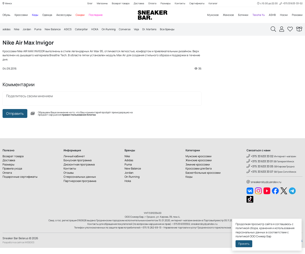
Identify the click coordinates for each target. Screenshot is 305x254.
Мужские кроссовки (198, 162)
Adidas (129, 166)
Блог (88, 3)
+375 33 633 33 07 (260, 178)
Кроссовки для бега (199, 175)
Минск (8, 3)
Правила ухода (12, 175)
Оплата (152, 3)
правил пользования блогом (79, 121)
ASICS (70, 29)
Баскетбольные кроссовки (203, 179)
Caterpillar (83, 29)
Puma (39, 29)
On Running (111, 29)
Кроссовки (22, 15)
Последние (99, 15)
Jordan (27, 29)
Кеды (36, 15)
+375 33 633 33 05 (260, 173)
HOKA (97, 29)
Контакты (180, 3)
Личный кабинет (74, 162)
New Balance (54, 29)
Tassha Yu (257, 15)
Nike (17, 29)
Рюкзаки (297, 15)
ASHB (271, 15)
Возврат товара (120, 3)
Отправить (15, 119)
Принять (244, 244)
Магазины (101, 3)
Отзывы (69, 179)
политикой (242, 236)
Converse (129, 29)
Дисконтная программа (79, 170)
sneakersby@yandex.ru (264, 188)
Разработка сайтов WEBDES (18, 248)
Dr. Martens (155, 29)
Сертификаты (198, 3)
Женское (226, 15)
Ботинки (241, 15)
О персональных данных (80, 183)
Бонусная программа (78, 166)
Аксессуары (67, 15)
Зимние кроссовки (198, 170)
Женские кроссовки (199, 166)
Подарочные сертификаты (20, 183)
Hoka (128, 187)
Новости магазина (55, 40)
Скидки (83, 15)
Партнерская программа (80, 187)
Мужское (210, 15)
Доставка (138, 3)
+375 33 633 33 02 (260, 162)
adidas (7, 29)
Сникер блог (28, 40)
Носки (283, 15)
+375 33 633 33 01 (260, 167)
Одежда (49, 15)
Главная (9, 40)
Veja (141, 29)
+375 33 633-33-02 (290, 3)
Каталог (215, 3)
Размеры (166, 3)
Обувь (7, 15)
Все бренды (174, 29)
